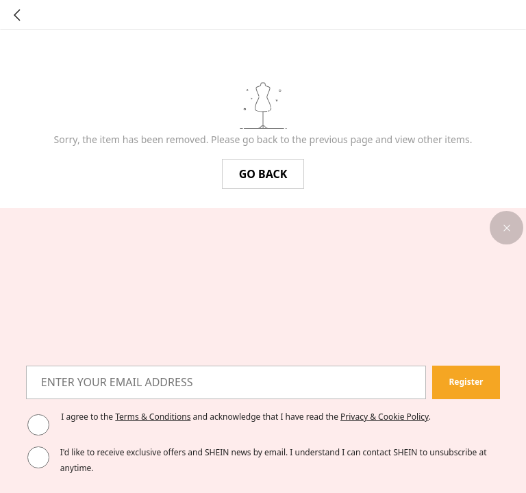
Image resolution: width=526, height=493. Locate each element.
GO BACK (263, 173)
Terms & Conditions (152, 416)
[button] (506, 227)
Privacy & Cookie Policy (384, 416)
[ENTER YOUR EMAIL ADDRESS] (226, 382)
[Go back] (17, 15)
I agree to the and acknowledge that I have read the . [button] (246, 416)
